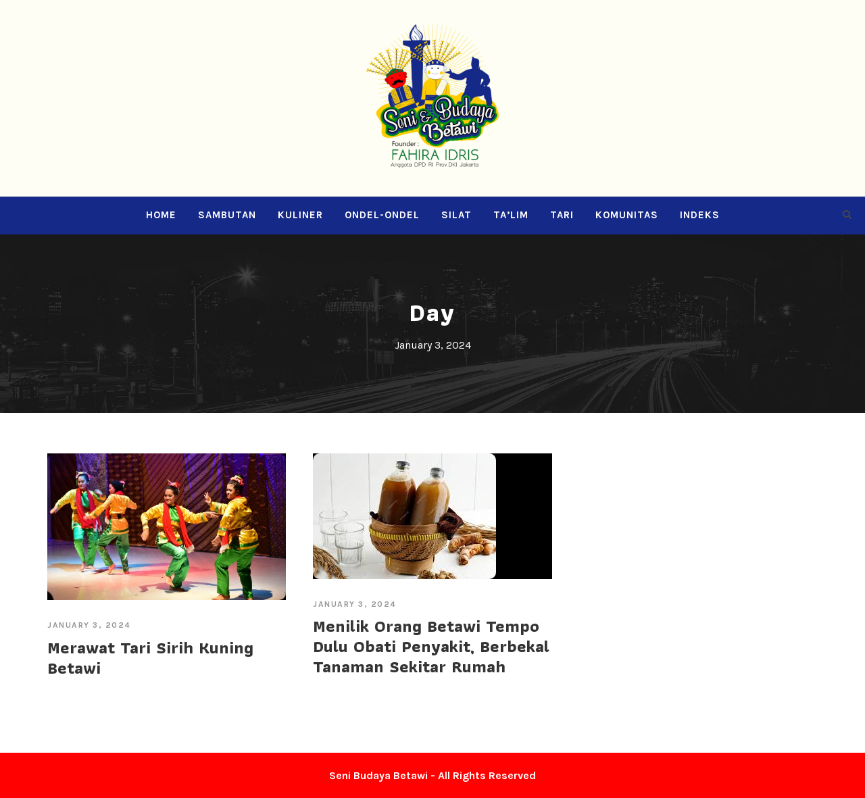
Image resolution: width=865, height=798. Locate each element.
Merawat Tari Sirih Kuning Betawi (150, 657)
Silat (456, 215)
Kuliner (300, 215)
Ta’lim (510, 215)
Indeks (700, 215)
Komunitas (626, 215)
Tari (562, 215)
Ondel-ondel (382, 215)
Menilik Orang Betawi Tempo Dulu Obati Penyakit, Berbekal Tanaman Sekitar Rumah (431, 646)
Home (161, 215)
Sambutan (227, 215)
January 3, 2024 (89, 625)
